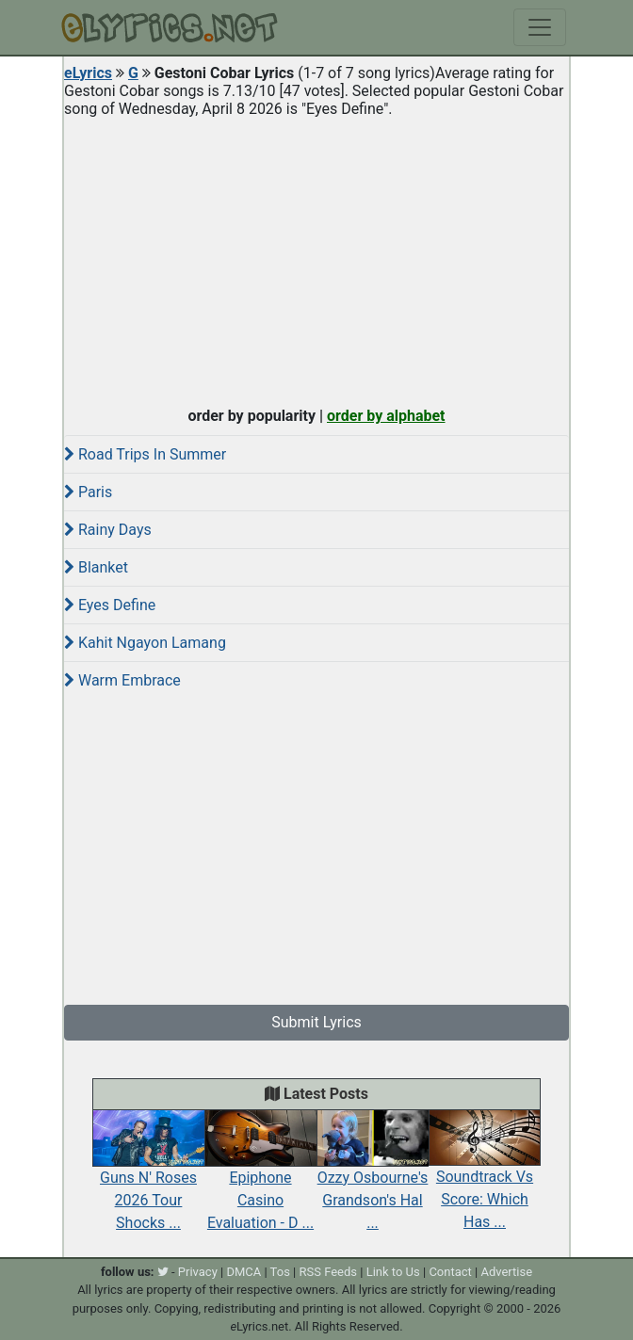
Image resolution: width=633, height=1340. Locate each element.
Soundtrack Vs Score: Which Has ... (485, 1179)
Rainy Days (108, 530)
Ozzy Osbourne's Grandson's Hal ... (372, 1179)
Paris (88, 492)
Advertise (506, 1272)
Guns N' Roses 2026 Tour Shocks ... (148, 1179)
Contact (450, 1272)
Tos (280, 1272)
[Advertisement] (316, 258)
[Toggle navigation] (539, 27)
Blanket (96, 567)
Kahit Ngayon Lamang (145, 643)
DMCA (243, 1272)
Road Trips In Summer (145, 454)
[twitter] (163, 1272)
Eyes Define (109, 605)
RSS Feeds (329, 1272)
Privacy (198, 1272)
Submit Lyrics (316, 1022)
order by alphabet (386, 416)
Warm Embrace (122, 680)
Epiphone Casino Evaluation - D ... (260, 1179)
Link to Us (393, 1272)
